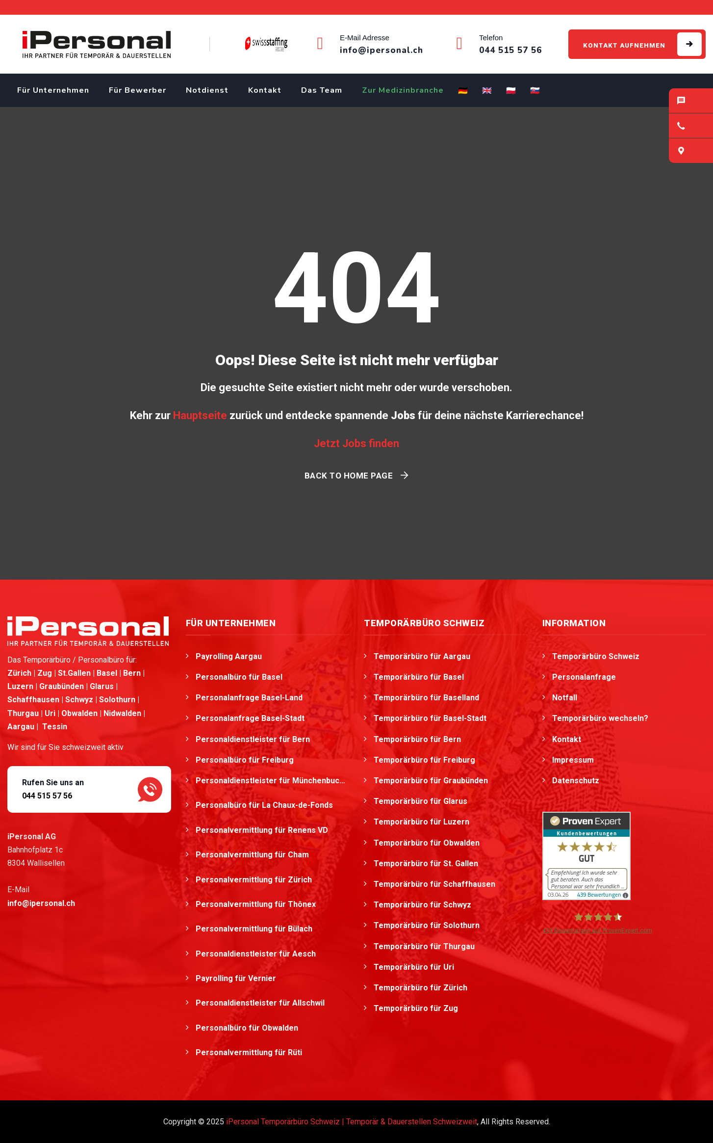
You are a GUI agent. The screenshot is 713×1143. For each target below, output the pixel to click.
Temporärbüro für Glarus (420, 801)
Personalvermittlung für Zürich (255, 879)
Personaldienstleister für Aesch (257, 953)
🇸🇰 (535, 90)
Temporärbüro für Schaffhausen (434, 884)
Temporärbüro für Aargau (422, 656)
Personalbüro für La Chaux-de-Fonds (265, 805)
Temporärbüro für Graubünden (431, 780)
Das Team (321, 90)
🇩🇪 (463, 90)
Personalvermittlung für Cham (253, 854)
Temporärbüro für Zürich (420, 987)
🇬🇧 (487, 90)
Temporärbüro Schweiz (595, 656)
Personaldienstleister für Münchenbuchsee (273, 780)
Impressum (573, 760)
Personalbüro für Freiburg (245, 760)
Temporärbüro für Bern (417, 739)
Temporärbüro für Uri (414, 967)
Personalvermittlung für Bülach (255, 928)
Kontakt (264, 90)
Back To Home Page (349, 475)
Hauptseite (200, 415)
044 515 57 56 (47, 795)
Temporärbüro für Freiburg (424, 760)
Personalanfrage (584, 677)
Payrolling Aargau (229, 656)
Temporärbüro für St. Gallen (426, 863)
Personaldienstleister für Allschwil (261, 1003)
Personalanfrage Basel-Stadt (250, 718)
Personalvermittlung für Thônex (257, 904)
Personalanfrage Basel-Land (249, 697)
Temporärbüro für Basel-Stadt (430, 718)
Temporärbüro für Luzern (421, 821)
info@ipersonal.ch (41, 903)
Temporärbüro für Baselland (426, 697)
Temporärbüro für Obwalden (427, 843)
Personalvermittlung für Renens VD (263, 830)
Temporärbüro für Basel (419, 677)
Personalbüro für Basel (239, 677)
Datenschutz (575, 780)
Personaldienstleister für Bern (253, 739)
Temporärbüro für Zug (416, 1008)
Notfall (564, 697)
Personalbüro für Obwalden (248, 1028)
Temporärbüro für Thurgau (424, 946)
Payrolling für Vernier (237, 978)
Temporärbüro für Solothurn (427, 925)
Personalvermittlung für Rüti (250, 1052)
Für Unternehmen (53, 90)
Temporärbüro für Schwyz (422, 904)
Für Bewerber (137, 90)
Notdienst (207, 90)
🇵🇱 (511, 90)
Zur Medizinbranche (403, 90)
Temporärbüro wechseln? (600, 718)
